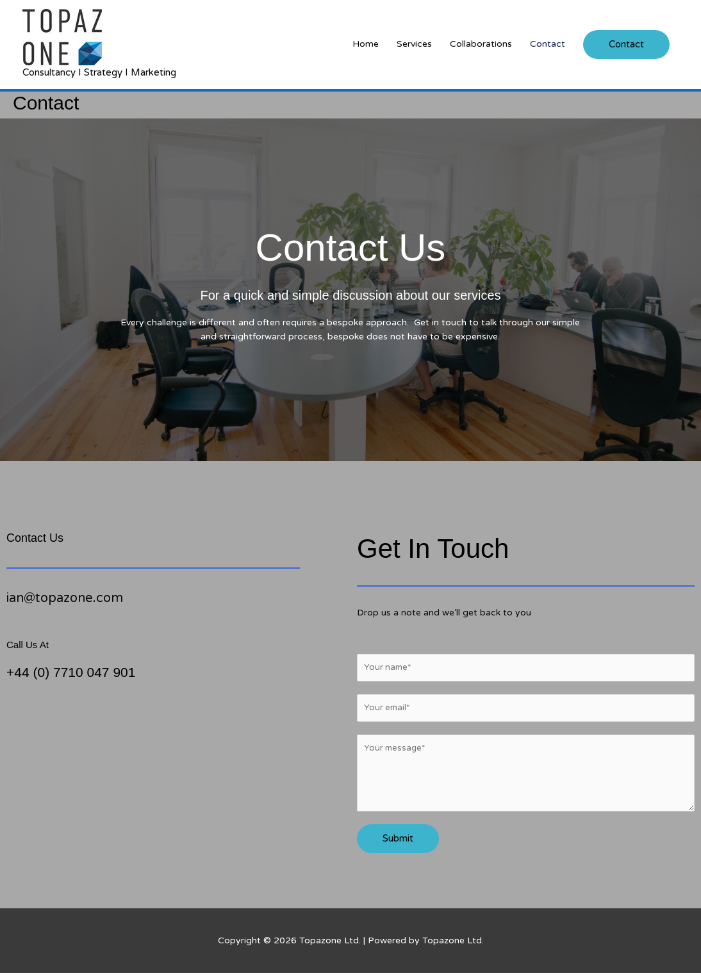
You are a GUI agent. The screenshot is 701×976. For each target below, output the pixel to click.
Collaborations (481, 43)
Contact (547, 43)
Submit (398, 841)
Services (414, 43)
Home (365, 43)
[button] (626, 44)
